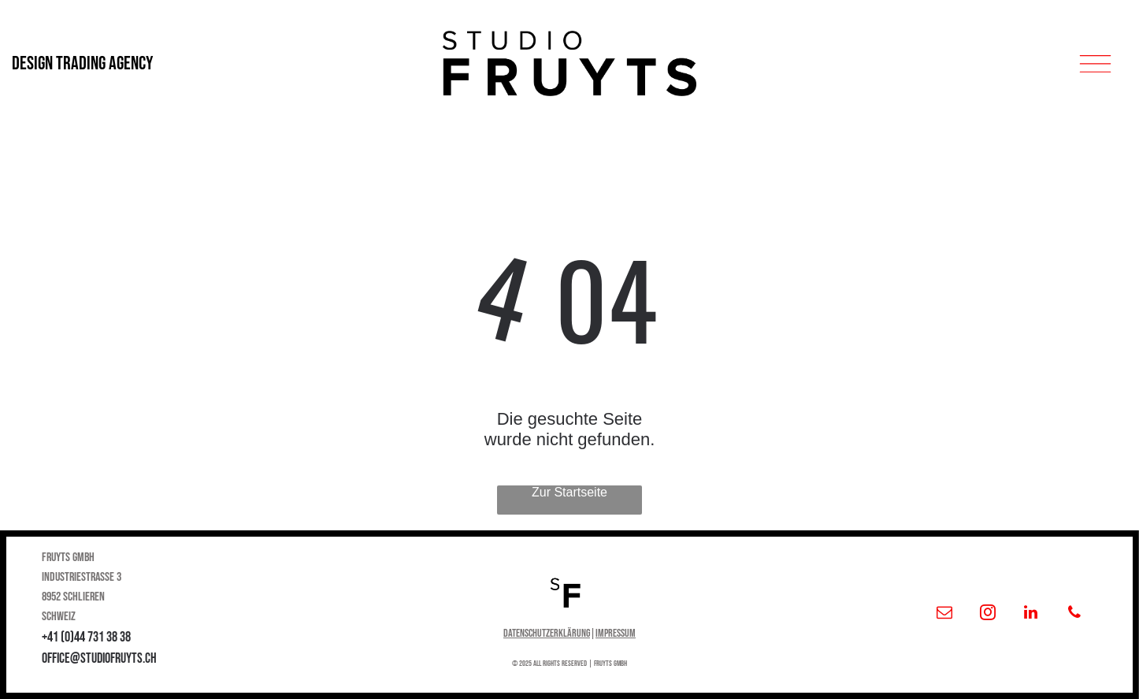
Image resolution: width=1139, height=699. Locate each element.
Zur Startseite (569, 492)
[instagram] (988, 614)
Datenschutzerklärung (546, 633)
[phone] (1074, 614)
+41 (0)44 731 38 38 (86, 637)
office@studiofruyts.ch (99, 658)
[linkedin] (1031, 614)
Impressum (615, 633)
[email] (944, 614)
